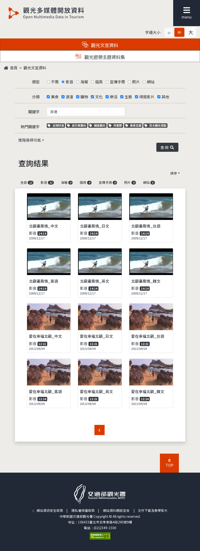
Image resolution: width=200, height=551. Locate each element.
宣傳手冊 (117, 82)
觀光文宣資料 (34, 68)
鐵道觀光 (98, 125)
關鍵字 (34, 111)
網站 (150, 82)
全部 (27, 182)
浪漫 (69, 97)
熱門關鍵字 (30, 126)
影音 (69, 82)
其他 (165, 97)
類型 (36, 82)
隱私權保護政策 (83, 510)
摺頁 (99, 82)
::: (33, 510)
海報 (84, 82)
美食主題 (134, 125)
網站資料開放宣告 (116, 510)
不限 (55, 82)
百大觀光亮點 (155, 125)
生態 (128, 97)
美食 (55, 97)
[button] (168, 32)
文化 (99, 97)
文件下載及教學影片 (153, 510)
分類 (36, 97)
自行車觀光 (76, 125)
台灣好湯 (56, 125)
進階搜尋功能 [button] (30, 140)
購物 (84, 97)
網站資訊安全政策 (50, 510)
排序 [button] (173, 173)
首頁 (11, 68)
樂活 (113, 97)
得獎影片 (146, 97)
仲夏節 (116, 125)
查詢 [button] (167, 147)
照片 (136, 82)
